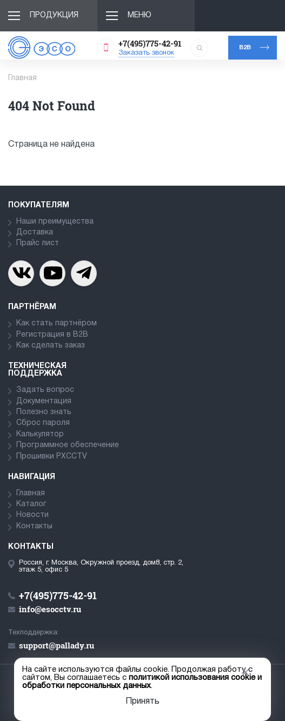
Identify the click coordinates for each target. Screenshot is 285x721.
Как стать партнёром (56, 323)
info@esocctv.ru (50, 609)
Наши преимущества (55, 221)
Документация (43, 401)
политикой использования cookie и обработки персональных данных (142, 682)
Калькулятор (40, 434)
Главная (30, 493)
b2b (245, 47)
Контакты (34, 526)
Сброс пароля (43, 423)
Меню (139, 15)
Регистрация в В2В (52, 334)
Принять (142, 701)
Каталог (31, 504)
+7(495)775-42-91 (150, 43)
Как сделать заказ (50, 345)
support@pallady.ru (56, 645)
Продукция (54, 15)
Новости (32, 515)
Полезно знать (43, 412)
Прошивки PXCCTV (51, 456)
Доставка (34, 232)
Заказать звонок (146, 53)
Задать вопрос (45, 390)
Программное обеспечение (67, 445)
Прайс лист (37, 243)
